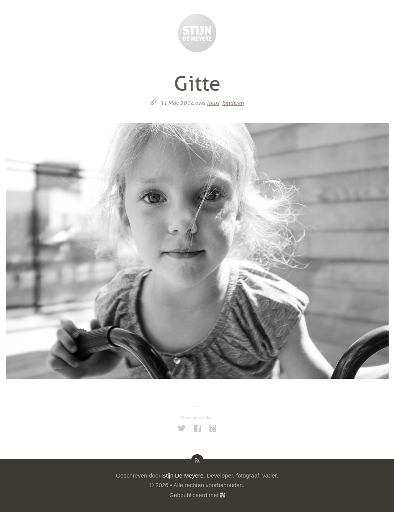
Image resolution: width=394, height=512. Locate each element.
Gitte (197, 84)
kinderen (233, 103)
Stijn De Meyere (182, 475)
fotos (213, 103)
